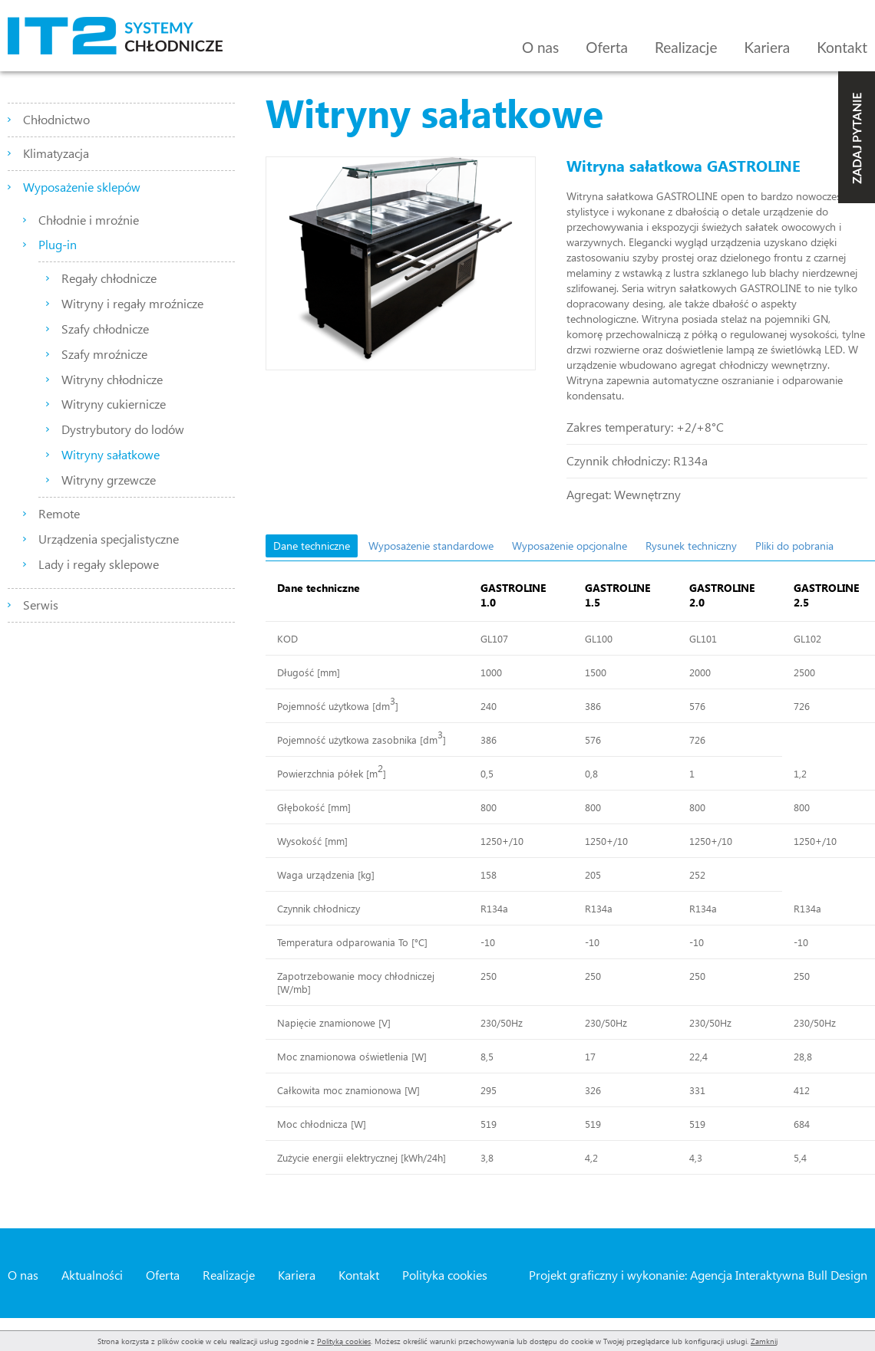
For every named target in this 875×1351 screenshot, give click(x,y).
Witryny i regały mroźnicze (132, 303)
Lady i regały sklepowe (98, 564)
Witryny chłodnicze (112, 379)
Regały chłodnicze (109, 278)
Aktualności (92, 1275)
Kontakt (842, 47)
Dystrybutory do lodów (122, 429)
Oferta (607, 47)
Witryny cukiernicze (113, 404)
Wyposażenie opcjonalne (569, 545)
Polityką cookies (344, 1341)
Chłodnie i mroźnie (88, 220)
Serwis (40, 605)
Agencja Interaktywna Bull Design (778, 1275)
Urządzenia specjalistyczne (108, 539)
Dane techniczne (311, 545)
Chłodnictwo (56, 119)
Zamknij (764, 1341)
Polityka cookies (444, 1275)
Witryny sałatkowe (110, 454)
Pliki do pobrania (794, 545)
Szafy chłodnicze (105, 328)
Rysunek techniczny (691, 545)
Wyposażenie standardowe (431, 545)
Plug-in (57, 244)
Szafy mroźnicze (104, 354)
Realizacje (686, 47)
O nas (540, 47)
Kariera (767, 47)
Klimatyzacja (56, 153)
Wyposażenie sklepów (81, 187)
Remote (59, 513)
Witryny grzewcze (108, 480)
